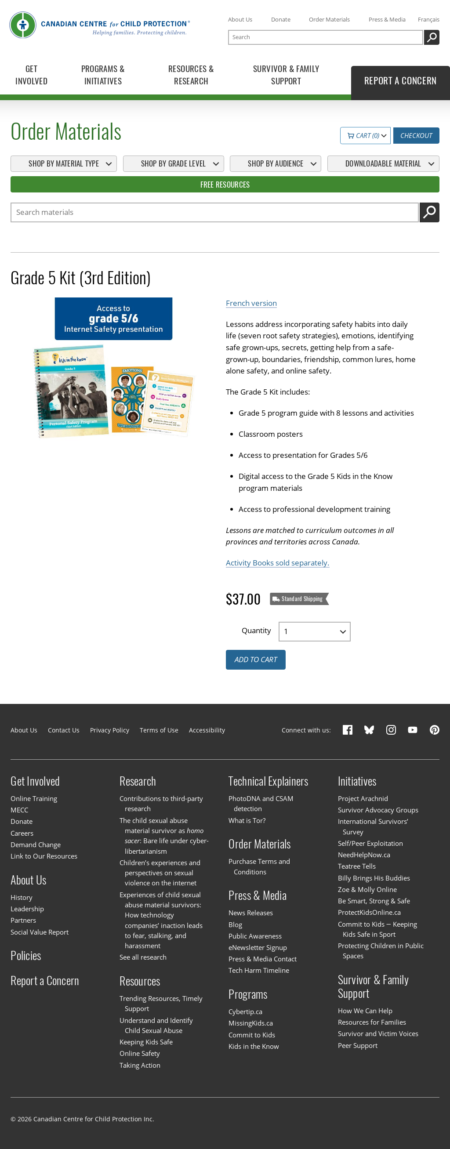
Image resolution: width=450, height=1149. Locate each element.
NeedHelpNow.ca (364, 854)
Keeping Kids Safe (146, 1041)
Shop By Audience (275, 163)
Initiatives (357, 781)
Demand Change (36, 844)
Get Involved (35, 781)
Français (428, 19)
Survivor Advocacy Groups (378, 809)
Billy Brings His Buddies (374, 878)
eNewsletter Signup (258, 947)
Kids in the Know (254, 1046)
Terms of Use (159, 730)
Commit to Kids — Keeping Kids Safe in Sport (377, 929)
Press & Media (387, 19)
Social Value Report (40, 932)
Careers (22, 833)
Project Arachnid (363, 798)
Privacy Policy (109, 730)
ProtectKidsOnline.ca (369, 912)
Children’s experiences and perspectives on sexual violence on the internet (160, 873)
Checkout (416, 135)
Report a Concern (45, 980)
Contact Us (64, 730)
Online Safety (140, 1053)
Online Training (34, 798)
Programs (248, 994)
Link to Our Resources (44, 856)
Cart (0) (363, 135)
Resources (140, 981)
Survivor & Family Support (373, 986)
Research (138, 781)
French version (251, 303)
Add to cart (256, 660)
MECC (19, 809)
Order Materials (329, 19)
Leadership (27, 908)
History (22, 897)
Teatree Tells (357, 866)
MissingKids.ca (251, 1023)
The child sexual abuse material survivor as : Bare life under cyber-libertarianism (164, 835)
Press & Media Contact (263, 958)
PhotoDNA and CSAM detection (261, 803)
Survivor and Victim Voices (378, 1033)
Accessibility (207, 730)
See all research (143, 957)
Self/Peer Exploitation (370, 843)
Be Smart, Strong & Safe (374, 900)
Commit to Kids (252, 1034)
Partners (23, 920)
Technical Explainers (268, 781)
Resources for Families (372, 1022)
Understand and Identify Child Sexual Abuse (156, 1025)
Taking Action (140, 1065)
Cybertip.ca (245, 1011)
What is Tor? (247, 820)
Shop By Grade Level (173, 163)
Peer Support (357, 1045)
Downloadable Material (383, 163)
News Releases (251, 912)
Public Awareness (255, 936)
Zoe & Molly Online (367, 889)
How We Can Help (365, 1010)
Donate (280, 19)
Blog (235, 924)
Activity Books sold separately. (278, 563)
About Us (240, 19)
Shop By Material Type (63, 163)
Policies (26, 955)
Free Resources (225, 184)
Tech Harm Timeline (259, 970)
